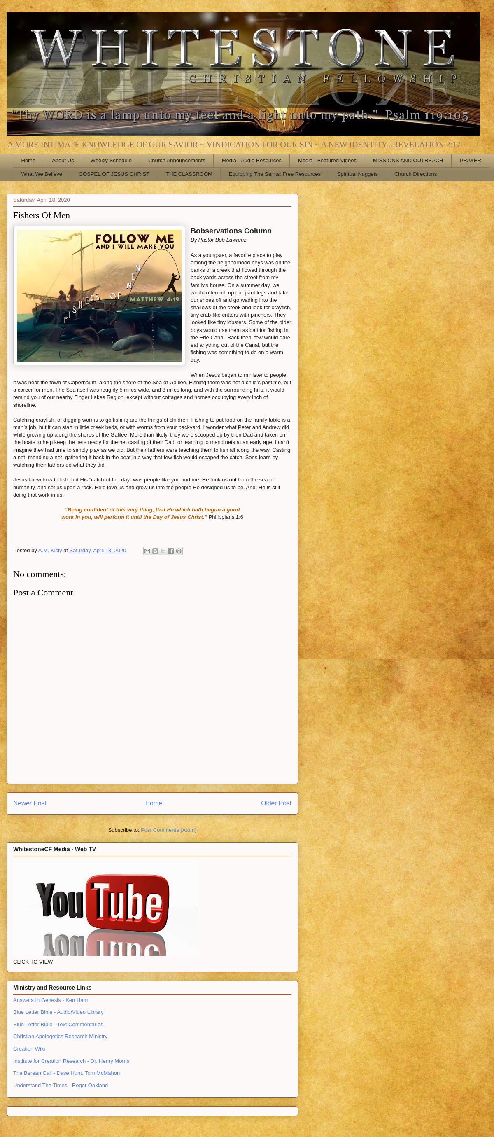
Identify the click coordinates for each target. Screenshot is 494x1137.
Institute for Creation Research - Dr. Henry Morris (71, 1061)
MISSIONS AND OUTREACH (408, 160)
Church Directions (415, 174)
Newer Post (30, 803)
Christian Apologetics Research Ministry (60, 1036)
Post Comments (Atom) (168, 830)
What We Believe (41, 174)
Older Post (276, 803)
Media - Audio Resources (252, 160)
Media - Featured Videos (327, 160)
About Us (63, 160)
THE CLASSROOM (189, 174)
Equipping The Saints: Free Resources (275, 174)
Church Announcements (176, 160)
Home (28, 160)
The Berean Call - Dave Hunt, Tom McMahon (66, 1073)
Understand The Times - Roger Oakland (60, 1085)
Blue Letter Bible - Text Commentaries (58, 1024)
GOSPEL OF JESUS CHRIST (114, 174)
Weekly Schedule (111, 160)
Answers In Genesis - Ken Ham (50, 1000)
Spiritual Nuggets (357, 174)
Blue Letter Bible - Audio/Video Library (58, 1012)
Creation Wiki (29, 1049)
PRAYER (471, 160)
